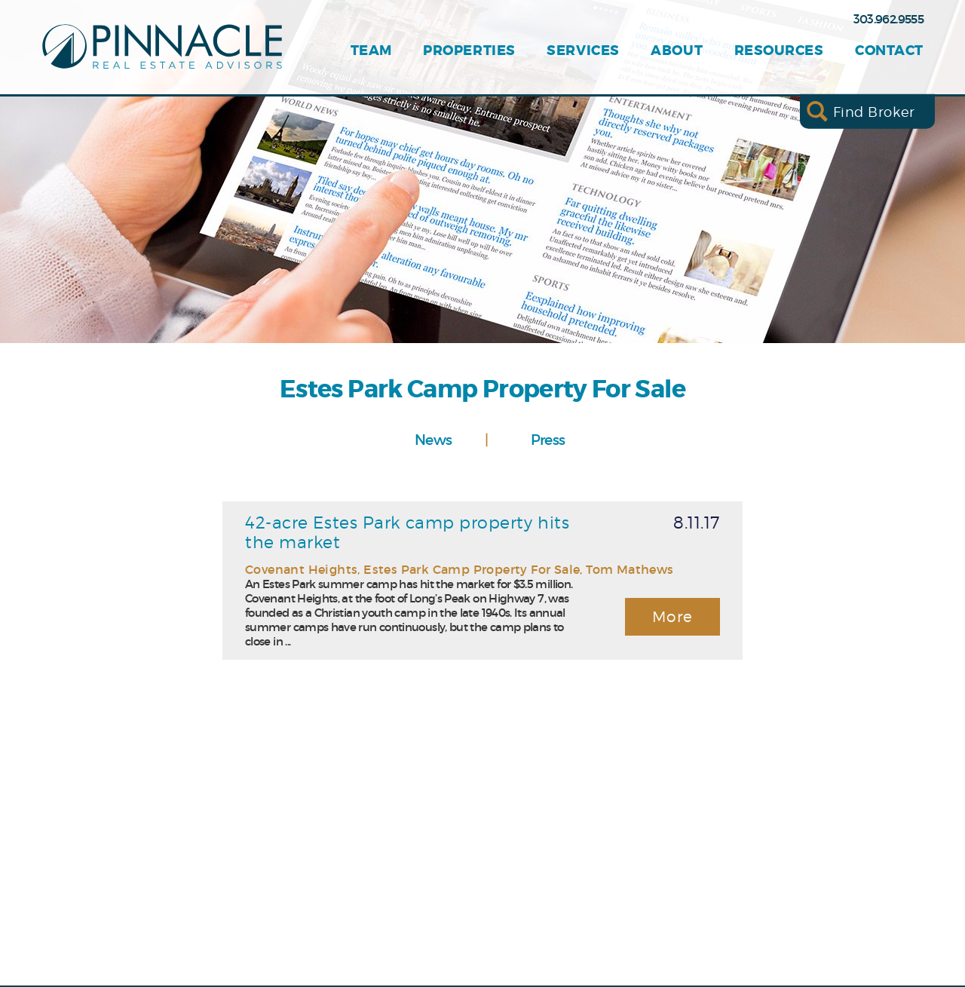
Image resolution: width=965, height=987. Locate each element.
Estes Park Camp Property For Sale (471, 569)
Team (371, 51)
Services (583, 51)
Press (548, 440)
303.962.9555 (888, 18)
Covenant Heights (301, 569)
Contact (889, 51)
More (673, 617)
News (433, 440)
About (677, 51)
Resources (779, 51)
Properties (469, 51)
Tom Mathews (629, 569)
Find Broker (874, 111)
